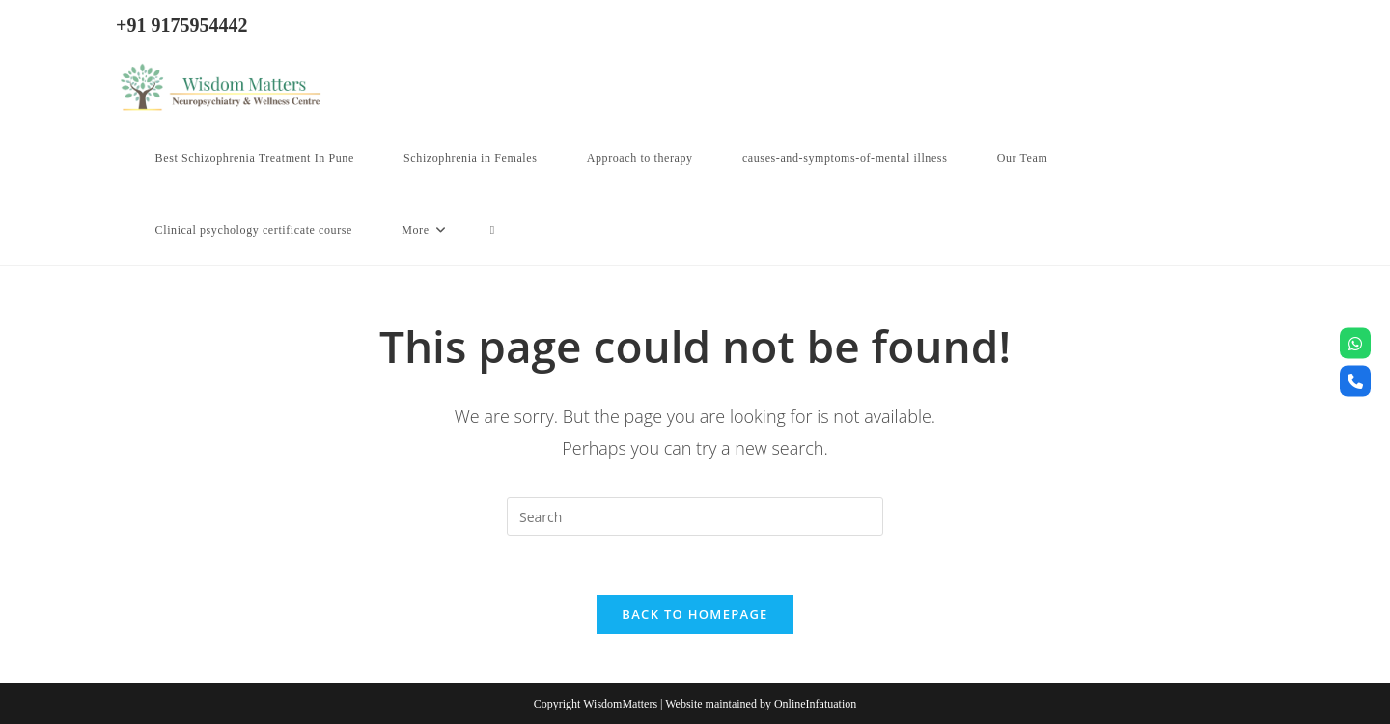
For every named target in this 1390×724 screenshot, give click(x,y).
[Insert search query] (695, 516)
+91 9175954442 (181, 25)
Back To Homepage (694, 614)
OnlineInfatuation (815, 703)
